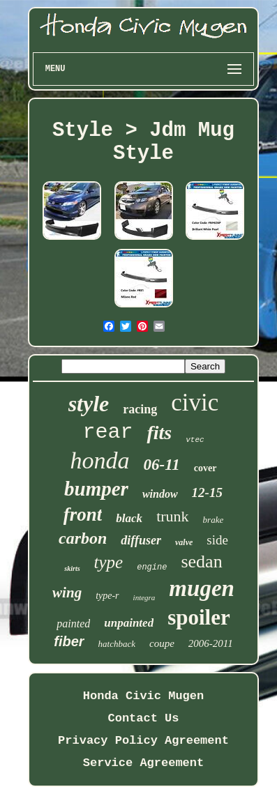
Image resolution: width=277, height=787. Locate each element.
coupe (161, 643)
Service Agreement (143, 763)
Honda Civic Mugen (143, 696)
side (217, 540)
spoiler (198, 617)
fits (159, 432)
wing (67, 592)
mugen (201, 588)
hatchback (116, 644)
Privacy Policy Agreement (143, 740)
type (108, 562)
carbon (83, 538)
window (160, 494)
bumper (96, 488)
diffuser (141, 540)
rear (107, 432)
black (129, 518)
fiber (69, 641)
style (89, 403)
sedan (201, 561)
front (83, 514)
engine (152, 567)
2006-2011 (210, 643)
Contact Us (143, 718)
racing (140, 409)
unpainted (129, 622)
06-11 (161, 464)
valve (184, 542)
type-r (107, 595)
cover (205, 468)
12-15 (207, 492)
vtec (195, 440)
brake (213, 519)
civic (194, 402)
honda (99, 460)
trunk (172, 516)
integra (144, 597)
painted (73, 623)
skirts (72, 568)
